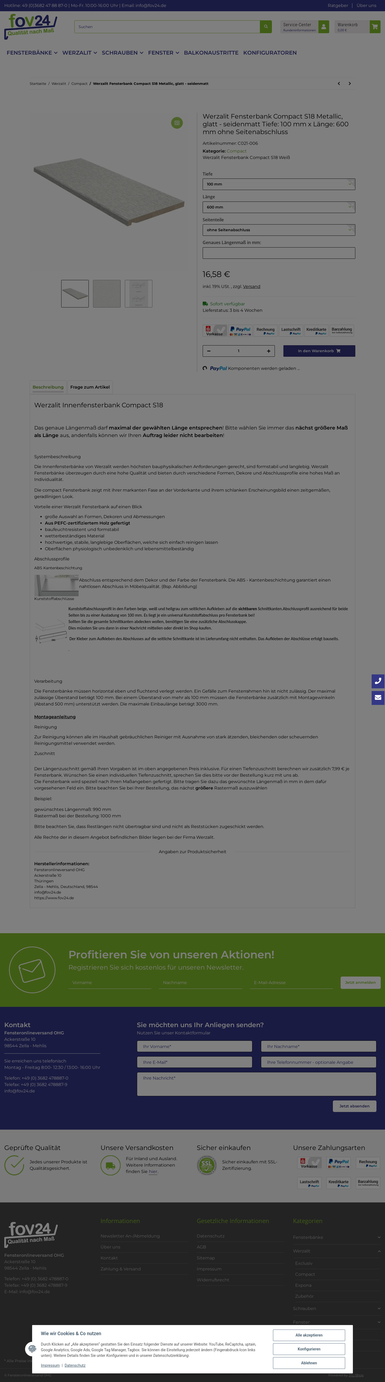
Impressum (50, 1365)
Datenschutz (75, 1365)
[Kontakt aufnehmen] (378, 698)
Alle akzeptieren (308, 1335)
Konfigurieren (309, 1349)
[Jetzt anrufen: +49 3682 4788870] (378, 681)
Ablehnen (309, 1363)
